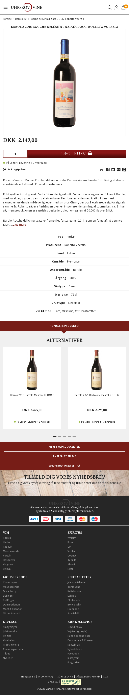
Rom (70, 542)
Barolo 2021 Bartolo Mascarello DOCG (97, 395)
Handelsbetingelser (79, 636)
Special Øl (73, 613)
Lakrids (72, 595)
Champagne (10, 582)
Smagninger (10, 627)
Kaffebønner (75, 591)
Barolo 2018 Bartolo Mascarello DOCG (32, 395)
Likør (70, 569)
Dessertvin (9, 560)
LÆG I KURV (77, 153)
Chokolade (74, 600)
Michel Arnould (11, 613)
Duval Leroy (10, 591)
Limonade (73, 609)
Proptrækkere (11, 644)
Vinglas (7, 636)
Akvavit (72, 564)
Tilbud (6, 653)
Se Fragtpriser (14, 169)
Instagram (73, 658)
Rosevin (7, 546)
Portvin (7, 555)
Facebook (73, 653)
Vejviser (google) (77, 631)
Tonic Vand (74, 587)
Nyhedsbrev (75, 649)
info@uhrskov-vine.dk (88, 676)
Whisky (72, 538)
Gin (69, 546)
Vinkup (7, 569)
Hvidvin (7, 542)
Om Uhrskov (75, 627)
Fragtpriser (74, 662)
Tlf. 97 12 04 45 (64, 676)
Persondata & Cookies (81, 640)
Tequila (72, 560)
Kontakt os (74, 644)
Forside (7, 19)
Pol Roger (8, 600)
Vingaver (8, 564)
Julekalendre (10, 631)
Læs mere (19, 224)
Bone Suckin (74, 604)
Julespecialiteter (77, 582)
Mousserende (11, 551)
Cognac (72, 555)
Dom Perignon (11, 604)
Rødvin (7, 538)
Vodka (71, 551)
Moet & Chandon (12, 609)
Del (102, 169)
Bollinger (8, 595)
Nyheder (8, 658)
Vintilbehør (9, 640)
